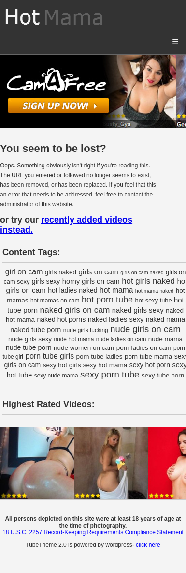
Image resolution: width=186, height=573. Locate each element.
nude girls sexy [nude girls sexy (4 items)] (30, 339)
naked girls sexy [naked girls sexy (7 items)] (138, 310)
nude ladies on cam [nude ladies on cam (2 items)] (121, 339)
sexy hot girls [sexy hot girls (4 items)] (62, 365)
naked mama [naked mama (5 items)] (165, 319)
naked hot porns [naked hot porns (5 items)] (61, 319)
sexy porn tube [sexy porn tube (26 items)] (109, 374)
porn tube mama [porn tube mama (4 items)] (148, 356)
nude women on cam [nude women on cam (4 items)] (84, 347)
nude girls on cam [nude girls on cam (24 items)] (145, 329)
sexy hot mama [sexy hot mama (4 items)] (105, 365)
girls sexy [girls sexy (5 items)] (46, 281)
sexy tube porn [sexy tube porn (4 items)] (163, 375)
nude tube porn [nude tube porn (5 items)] (29, 347)
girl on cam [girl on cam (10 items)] (24, 272)
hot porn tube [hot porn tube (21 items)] (107, 299)
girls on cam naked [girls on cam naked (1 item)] (141, 272)
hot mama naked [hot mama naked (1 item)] (154, 291)
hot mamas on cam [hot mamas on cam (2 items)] (55, 300)
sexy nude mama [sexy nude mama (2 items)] (56, 375)
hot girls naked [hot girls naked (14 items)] (148, 281)
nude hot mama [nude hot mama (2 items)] (74, 339)
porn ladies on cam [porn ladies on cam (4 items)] (144, 347)
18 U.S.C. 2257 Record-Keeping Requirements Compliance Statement (93, 532)
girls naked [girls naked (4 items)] (60, 272)
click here (148, 545)
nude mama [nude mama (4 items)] (165, 339)
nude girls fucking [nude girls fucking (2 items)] (85, 330)
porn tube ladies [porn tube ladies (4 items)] (99, 356)
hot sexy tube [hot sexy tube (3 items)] (153, 300)
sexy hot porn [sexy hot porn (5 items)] (149, 365)
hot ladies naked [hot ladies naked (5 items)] (72, 290)
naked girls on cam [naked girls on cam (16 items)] (75, 310)
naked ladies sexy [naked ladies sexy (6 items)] (116, 319)
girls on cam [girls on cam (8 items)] (98, 272)
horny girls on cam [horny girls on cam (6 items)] (91, 281)
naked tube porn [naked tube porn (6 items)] (35, 329)
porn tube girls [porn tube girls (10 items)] (49, 356)
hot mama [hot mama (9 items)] (116, 290)
